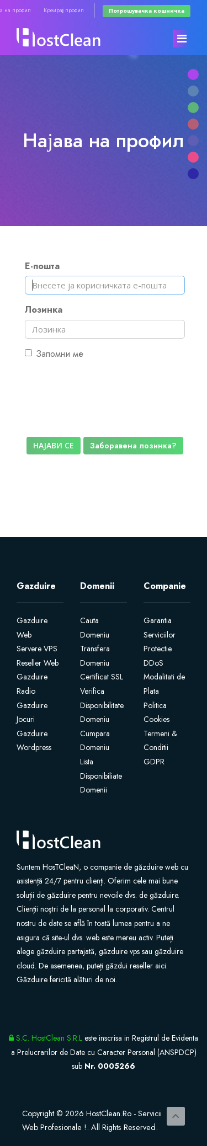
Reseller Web (38, 662)
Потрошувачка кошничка (146, 11)
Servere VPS (37, 648)
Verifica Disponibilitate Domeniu (102, 705)
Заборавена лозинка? (133, 445)
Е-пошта (42, 266)
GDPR (154, 761)
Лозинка (43, 309)
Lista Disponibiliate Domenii (101, 775)
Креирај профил (64, 10)
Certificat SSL (101, 676)
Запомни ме (54, 353)
